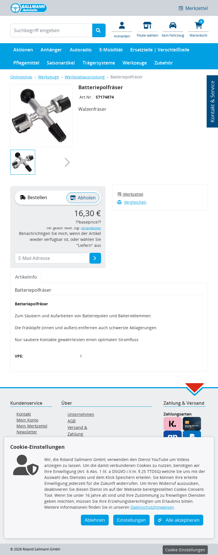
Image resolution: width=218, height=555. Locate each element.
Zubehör (163, 64)
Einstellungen (131, 520)
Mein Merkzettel (31, 426)
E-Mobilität (111, 51)
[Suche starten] (99, 30)
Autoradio (81, 51)
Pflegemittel (26, 64)
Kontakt (23, 414)
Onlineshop (21, 77)
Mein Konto (27, 420)
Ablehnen (95, 520)
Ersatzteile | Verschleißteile (159, 51)
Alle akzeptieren (179, 520)
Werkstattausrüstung (85, 77)
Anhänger (51, 51)
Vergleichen (131, 202)
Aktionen (23, 51)
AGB (72, 420)
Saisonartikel (61, 64)
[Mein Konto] (122, 29)
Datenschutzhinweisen (152, 507)
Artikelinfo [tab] (26, 277)
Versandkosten (91, 228)
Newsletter (26, 432)
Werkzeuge (135, 64)
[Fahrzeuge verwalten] (173, 29)
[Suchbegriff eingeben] (51, 30)
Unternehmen (81, 414)
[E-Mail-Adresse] (95, 258)
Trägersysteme (99, 64)
